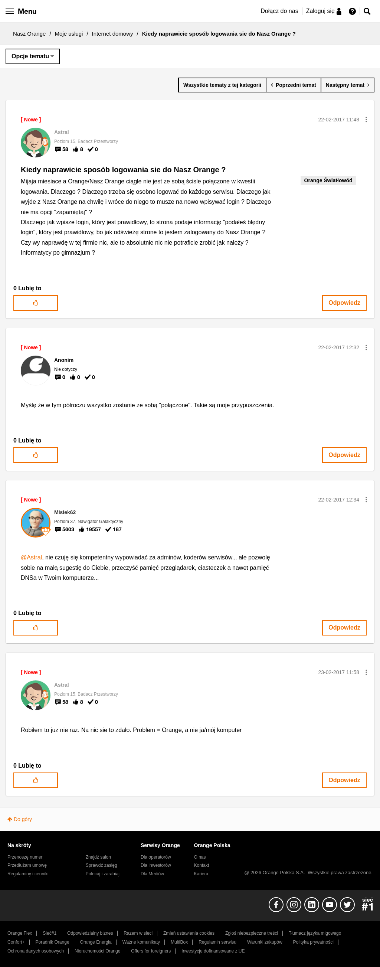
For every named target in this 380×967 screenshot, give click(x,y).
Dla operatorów (156, 857)
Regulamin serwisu (217, 942)
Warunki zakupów (264, 942)
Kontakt (201, 865)
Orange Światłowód (328, 180)
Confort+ (16, 942)
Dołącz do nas (279, 11)
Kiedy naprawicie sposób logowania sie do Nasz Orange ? (123, 170)
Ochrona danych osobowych (35, 951)
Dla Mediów (152, 873)
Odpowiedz (344, 303)
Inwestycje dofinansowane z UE (213, 951)
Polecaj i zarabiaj (102, 873)
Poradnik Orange (52, 942)
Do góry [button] (23, 819)
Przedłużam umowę (27, 865)
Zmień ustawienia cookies (188, 933)
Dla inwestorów (156, 865)
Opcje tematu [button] (30, 56)
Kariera (201, 873)
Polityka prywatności (313, 942)
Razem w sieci (138, 933)
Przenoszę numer (25, 857)
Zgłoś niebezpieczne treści (251, 933)
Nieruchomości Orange (97, 951)
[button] (366, 119)
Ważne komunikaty (141, 942)
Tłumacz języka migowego (315, 933)
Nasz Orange (29, 33)
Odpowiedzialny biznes (90, 933)
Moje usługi (69, 33)
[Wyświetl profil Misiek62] (65, 512)
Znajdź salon (98, 857)
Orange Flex (19, 933)
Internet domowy (112, 33)
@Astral (31, 557)
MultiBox (179, 942)
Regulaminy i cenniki (28, 873)
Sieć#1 (49, 933)
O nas (200, 857)
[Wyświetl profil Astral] (61, 132)
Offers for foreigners (151, 951)
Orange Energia (96, 942)
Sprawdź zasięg (101, 865)
